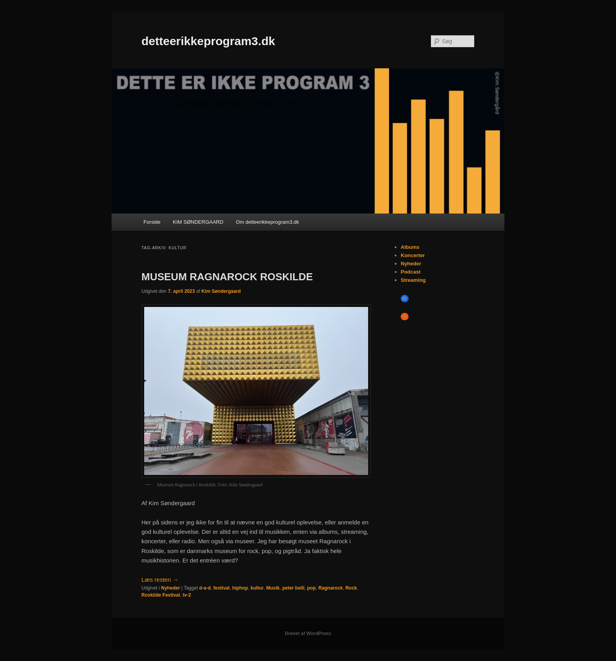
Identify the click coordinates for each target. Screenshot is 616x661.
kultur (257, 588)
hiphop (240, 588)
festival (221, 588)
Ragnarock (330, 588)
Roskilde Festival (160, 595)
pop (311, 588)
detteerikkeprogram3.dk (208, 41)
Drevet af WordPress (308, 633)
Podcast (411, 272)
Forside (151, 222)
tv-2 (187, 595)
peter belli (293, 588)
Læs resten (159, 579)
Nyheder (170, 588)
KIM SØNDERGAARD (198, 222)
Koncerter (413, 255)
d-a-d (205, 588)
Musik (273, 588)
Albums (410, 247)
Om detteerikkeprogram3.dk (267, 222)
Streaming (413, 280)
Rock (351, 588)
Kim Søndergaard (221, 291)
